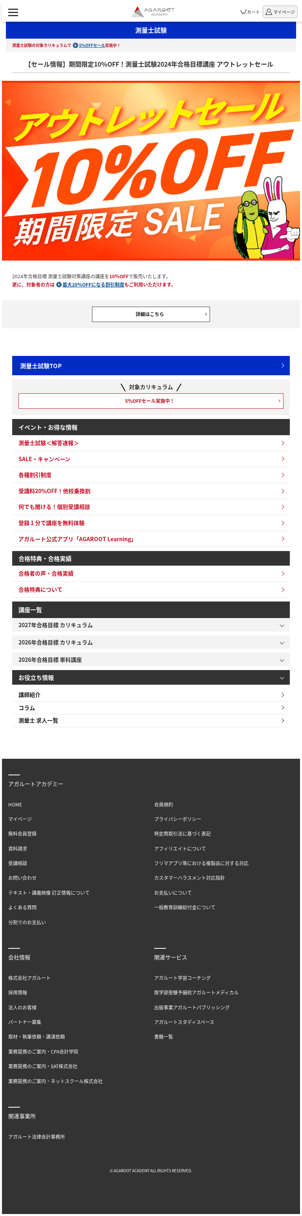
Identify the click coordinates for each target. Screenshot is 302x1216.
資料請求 (17, 848)
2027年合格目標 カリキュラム (55, 625)
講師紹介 (29, 694)
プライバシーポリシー (177, 819)
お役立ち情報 (36, 677)
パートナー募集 (24, 1022)
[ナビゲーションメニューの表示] (13, 12)
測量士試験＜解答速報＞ (48, 443)
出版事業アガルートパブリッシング (192, 1007)
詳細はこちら (150, 314)
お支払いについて (173, 892)
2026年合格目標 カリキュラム (55, 642)
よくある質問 (22, 907)
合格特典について (40, 589)
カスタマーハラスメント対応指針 (189, 877)
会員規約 (163, 804)
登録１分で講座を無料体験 (51, 523)
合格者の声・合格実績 (46, 573)
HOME (15, 804)
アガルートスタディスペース (184, 1022)
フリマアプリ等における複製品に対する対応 (201, 863)
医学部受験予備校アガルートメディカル (196, 992)
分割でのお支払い (27, 922)
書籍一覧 (163, 1036)
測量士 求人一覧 (38, 720)
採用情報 (17, 992)
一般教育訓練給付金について (184, 907)
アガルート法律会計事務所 (36, 1136)
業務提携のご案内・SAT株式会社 (42, 1066)
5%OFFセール (92, 45)
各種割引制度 (35, 475)
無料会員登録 (22, 833)
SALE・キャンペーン (44, 459)
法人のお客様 (22, 1007)
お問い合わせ (22, 877)
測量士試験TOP (41, 365)
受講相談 (17, 863)
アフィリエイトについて (180, 848)
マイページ (20, 819)
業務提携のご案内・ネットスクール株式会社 (55, 1081)
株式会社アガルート (29, 977)
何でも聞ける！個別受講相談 (54, 506)
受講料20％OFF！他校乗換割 (54, 491)
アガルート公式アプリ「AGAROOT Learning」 (77, 539)
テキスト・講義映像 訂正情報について (49, 892)
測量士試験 (151, 30)
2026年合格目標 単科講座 (50, 659)
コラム (26, 707)
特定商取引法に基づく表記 (182, 833)
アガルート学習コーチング (182, 977)
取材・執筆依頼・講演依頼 (36, 1036)
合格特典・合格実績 (45, 558)
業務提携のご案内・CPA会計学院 (43, 1051)
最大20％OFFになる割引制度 (93, 284)
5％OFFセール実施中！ (150, 400)
